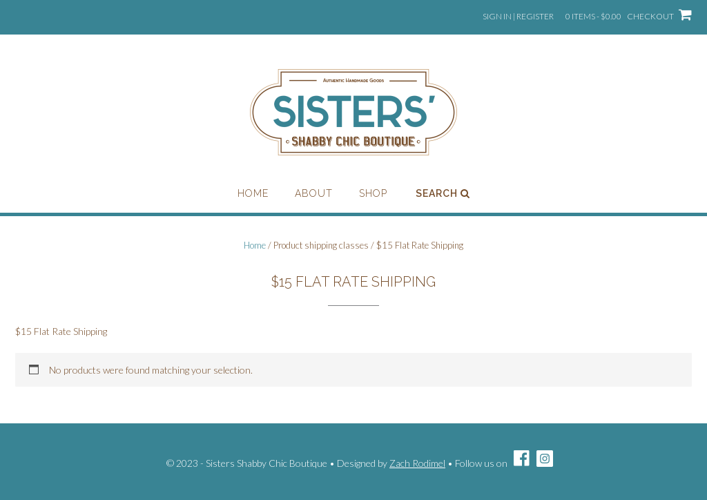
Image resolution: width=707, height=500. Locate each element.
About (314, 193)
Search (443, 193)
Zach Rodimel (417, 463)
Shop (373, 193)
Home (253, 193)
